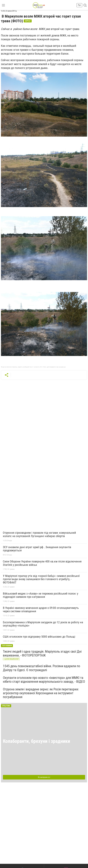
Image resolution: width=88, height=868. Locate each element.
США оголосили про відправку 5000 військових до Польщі (39, 636)
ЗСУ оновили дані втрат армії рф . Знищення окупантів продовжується (37, 548)
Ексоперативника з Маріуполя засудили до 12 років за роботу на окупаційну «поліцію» (43, 624)
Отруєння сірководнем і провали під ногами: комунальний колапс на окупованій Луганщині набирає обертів (39, 534)
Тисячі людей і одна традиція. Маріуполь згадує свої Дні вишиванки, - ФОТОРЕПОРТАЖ (42, 653)
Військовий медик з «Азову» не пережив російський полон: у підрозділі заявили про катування (40, 595)
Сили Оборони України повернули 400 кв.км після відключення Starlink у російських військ (42, 563)
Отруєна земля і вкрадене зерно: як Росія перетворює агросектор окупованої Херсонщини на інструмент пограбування (41, 693)
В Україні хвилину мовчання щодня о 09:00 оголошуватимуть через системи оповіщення (41, 609)
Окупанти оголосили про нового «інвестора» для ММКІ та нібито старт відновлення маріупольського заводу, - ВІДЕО (44, 680)
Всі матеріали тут (44, 777)
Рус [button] (79, 5)
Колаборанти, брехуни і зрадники (36, 741)
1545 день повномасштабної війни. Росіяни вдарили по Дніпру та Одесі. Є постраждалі (41, 668)
